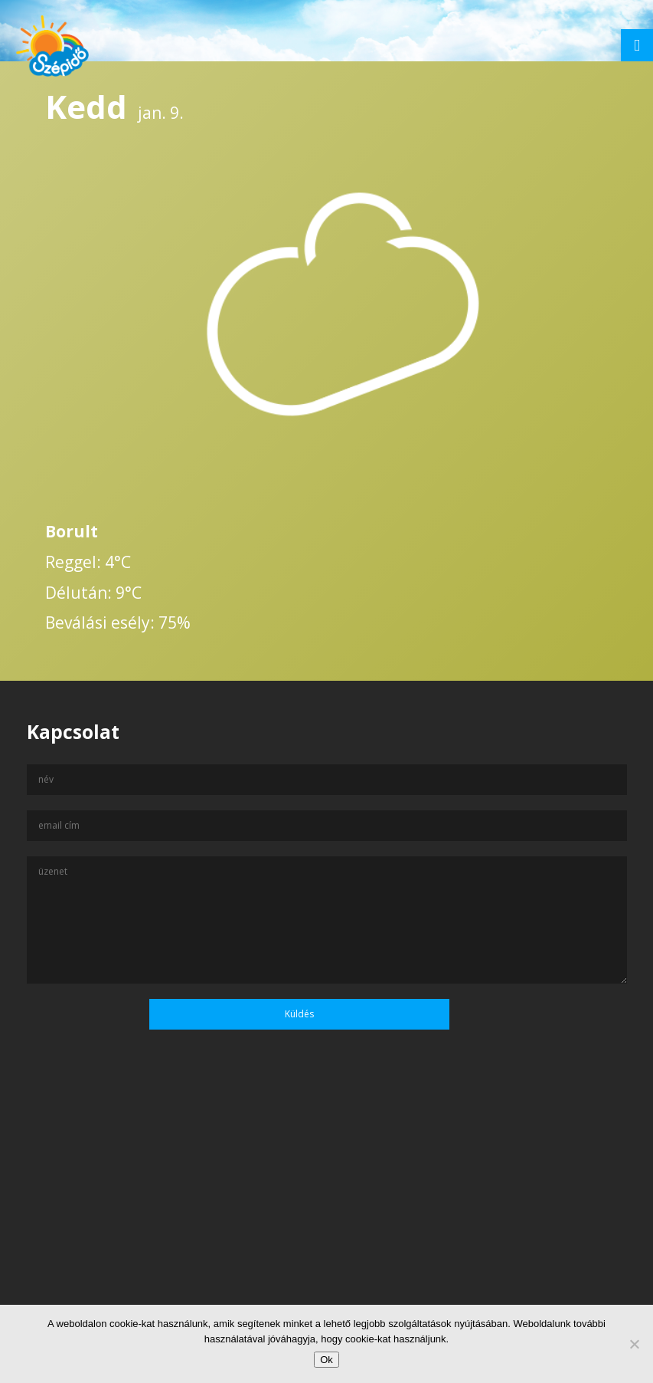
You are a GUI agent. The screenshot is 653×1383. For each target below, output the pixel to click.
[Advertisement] (326, 1235)
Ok (326, 1359)
